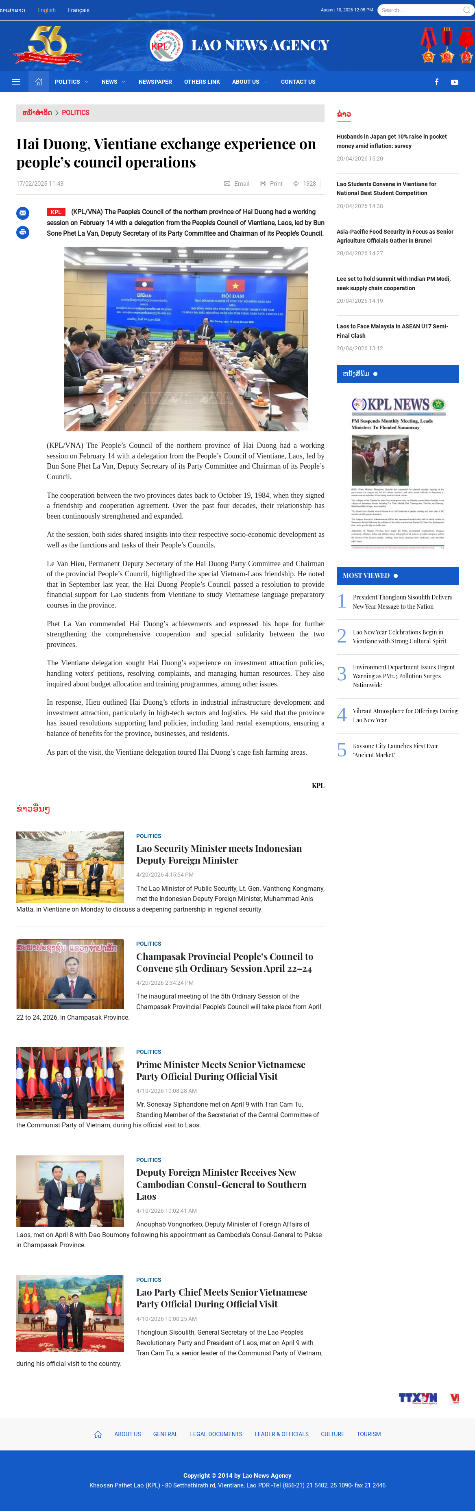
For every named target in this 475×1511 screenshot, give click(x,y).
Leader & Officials (282, 1434)
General (165, 1434)
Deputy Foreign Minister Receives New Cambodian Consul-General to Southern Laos (221, 1184)
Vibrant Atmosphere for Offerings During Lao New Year (405, 715)
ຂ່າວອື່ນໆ (33, 808)
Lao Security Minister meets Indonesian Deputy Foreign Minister (219, 854)
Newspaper (155, 81)
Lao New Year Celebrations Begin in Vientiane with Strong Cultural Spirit (400, 636)
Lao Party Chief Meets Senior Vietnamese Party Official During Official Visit (221, 1298)
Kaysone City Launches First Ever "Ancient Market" (395, 750)
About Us (250, 81)
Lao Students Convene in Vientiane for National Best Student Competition (386, 188)
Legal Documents (216, 1434)
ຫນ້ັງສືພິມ (360, 373)
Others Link (202, 81)
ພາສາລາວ (12, 10)
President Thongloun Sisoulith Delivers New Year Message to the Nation (403, 601)
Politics (72, 81)
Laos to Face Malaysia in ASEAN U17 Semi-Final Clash (392, 331)
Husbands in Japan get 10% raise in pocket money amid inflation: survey (392, 141)
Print (271, 183)
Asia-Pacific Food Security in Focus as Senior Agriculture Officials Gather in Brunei (395, 236)
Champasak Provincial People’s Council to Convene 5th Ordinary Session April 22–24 (225, 962)
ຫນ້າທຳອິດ (37, 113)
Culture (332, 1434)
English (46, 10)
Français (78, 10)
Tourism (369, 1434)
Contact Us (298, 81)
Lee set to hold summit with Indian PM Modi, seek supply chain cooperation (394, 283)
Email (237, 183)
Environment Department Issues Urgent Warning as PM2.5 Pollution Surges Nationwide (404, 676)
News (114, 81)
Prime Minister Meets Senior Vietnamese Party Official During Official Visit (220, 1070)
